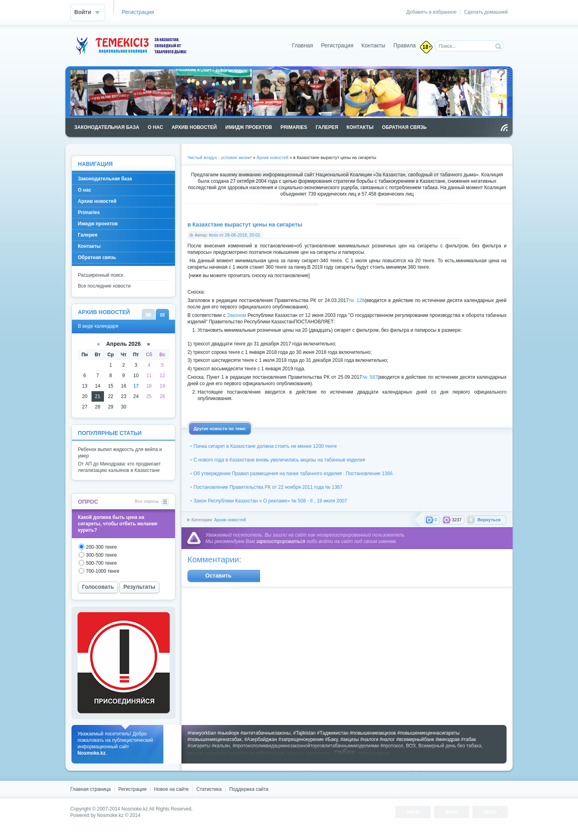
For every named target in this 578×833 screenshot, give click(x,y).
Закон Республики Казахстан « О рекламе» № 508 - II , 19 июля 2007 (270, 501)
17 (135, 386)
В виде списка (148, 314)
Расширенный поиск (100, 275)
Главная (302, 46)
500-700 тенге (101, 563)
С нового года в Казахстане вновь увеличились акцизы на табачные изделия (279, 460)
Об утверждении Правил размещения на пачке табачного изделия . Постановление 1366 (293, 473)
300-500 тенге (101, 555)
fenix (213, 235)
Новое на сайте (171, 789)
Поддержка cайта (248, 789)
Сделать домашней (486, 12)
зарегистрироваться (280, 541)
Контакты (373, 46)
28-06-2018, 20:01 (242, 235)
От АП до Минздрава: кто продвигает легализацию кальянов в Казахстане (119, 467)
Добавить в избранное (431, 12)
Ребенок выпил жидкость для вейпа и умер (120, 453)
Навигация (95, 164)
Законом (236, 315)
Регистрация (138, 12)
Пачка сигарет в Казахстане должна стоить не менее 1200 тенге (265, 446)
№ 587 (370, 377)
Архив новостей (230, 519)
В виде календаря (162, 314)
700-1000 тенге (103, 571)
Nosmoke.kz (135, 809)
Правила (404, 46)
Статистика (209, 789)
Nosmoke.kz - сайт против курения (130, 45)
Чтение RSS (504, 127)
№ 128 (357, 300)
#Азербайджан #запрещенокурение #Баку (291, 739)
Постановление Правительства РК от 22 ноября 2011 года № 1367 (267, 487)
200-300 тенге (101, 547)
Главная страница (90, 789)
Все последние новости (104, 286)
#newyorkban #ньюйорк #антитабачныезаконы (239, 733)
